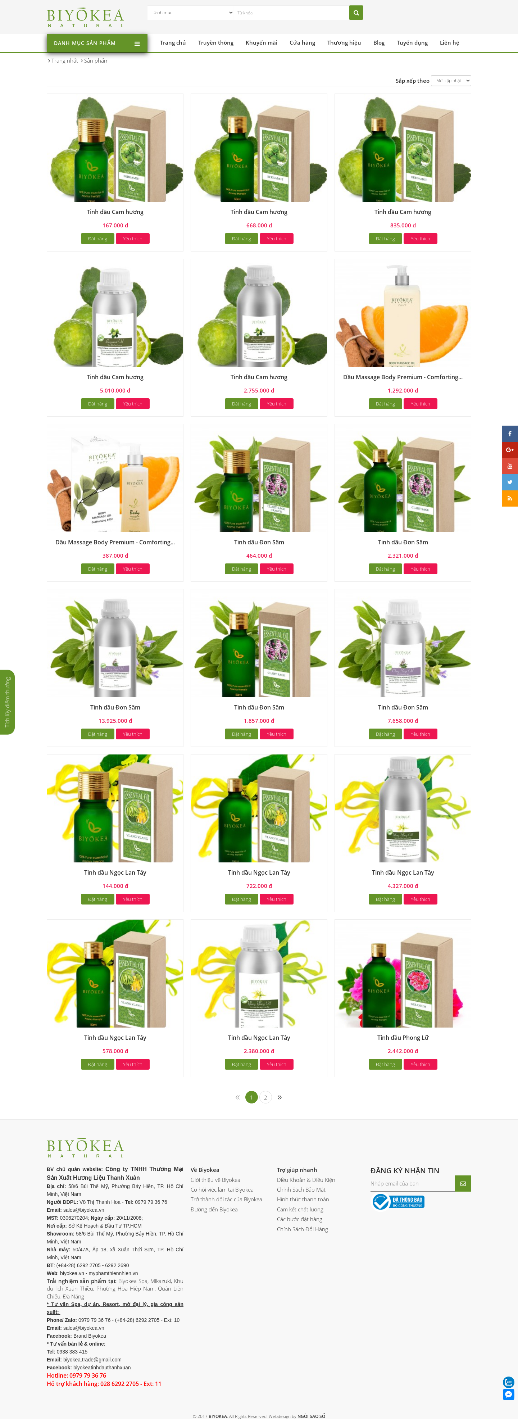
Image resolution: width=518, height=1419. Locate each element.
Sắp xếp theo (413, 80)
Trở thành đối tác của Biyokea (226, 1199)
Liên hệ (449, 42)
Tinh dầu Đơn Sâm (259, 542)
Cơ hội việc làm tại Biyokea (222, 1189)
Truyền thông (215, 42)
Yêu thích (132, 238)
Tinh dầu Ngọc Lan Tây (115, 872)
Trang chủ (173, 42)
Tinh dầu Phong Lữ (403, 1038)
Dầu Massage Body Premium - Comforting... (403, 377)
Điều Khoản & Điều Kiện (306, 1179)
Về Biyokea (205, 1169)
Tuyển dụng (412, 42)
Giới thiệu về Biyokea (215, 1179)
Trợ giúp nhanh (297, 1169)
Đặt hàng (97, 238)
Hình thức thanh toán (303, 1199)
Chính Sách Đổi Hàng (302, 1229)
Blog (379, 42)
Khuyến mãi (261, 42)
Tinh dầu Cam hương (115, 212)
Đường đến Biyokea (214, 1209)
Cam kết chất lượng (300, 1209)
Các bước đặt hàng (299, 1219)
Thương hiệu (344, 42)
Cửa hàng (302, 42)
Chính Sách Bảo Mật (301, 1189)
